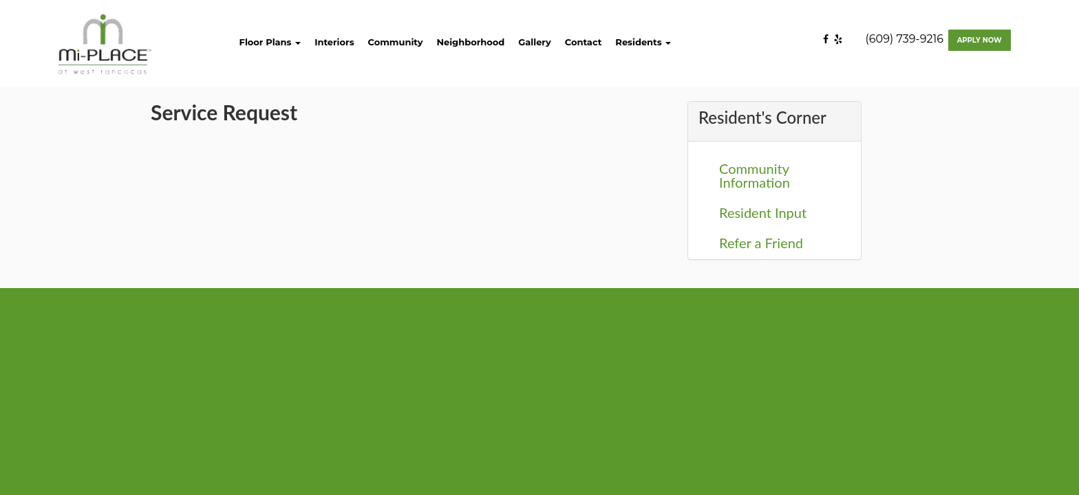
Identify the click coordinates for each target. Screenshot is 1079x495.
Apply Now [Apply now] (979, 40)
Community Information (754, 175)
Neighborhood (470, 41)
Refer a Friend (761, 242)
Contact (583, 41)
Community (395, 41)
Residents (643, 41)
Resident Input (762, 212)
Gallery (534, 41)
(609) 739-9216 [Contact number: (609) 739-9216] (904, 38)
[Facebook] (828, 39)
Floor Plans (270, 41)
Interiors (334, 41)
